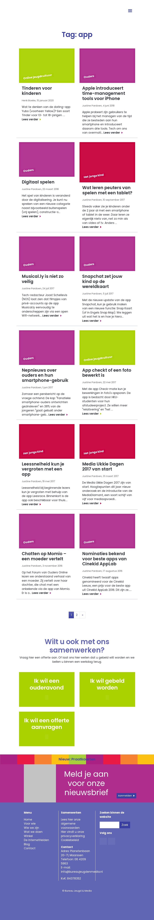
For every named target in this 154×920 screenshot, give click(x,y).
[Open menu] (130, 11)
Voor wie (30, 824)
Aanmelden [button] (125, 795)
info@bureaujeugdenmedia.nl (82, 872)
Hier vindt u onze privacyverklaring (73, 834)
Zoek (125, 825)
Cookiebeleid (70, 840)
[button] (107, 697)
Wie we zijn (31, 828)
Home (28, 819)
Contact (29, 848)
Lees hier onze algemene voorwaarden (70, 824)
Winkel (28, 836)
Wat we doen (33, 832)
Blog (27, 844)
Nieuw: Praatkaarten (77, 759)
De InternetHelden (36, 840)
